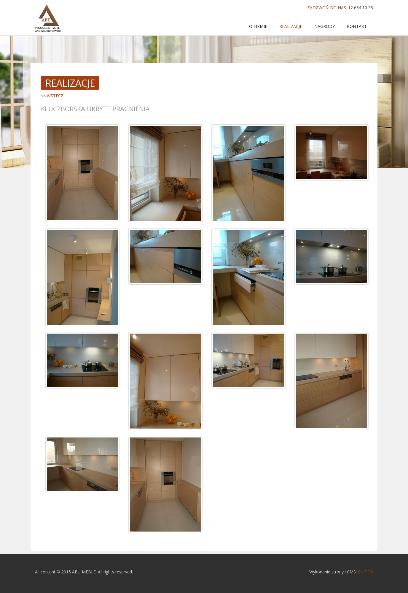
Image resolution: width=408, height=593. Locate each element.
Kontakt (357, 26)
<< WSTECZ (52, 96)
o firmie (258, 26)
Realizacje (290, 26)
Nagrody (324, 26)
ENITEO (365, 572)
